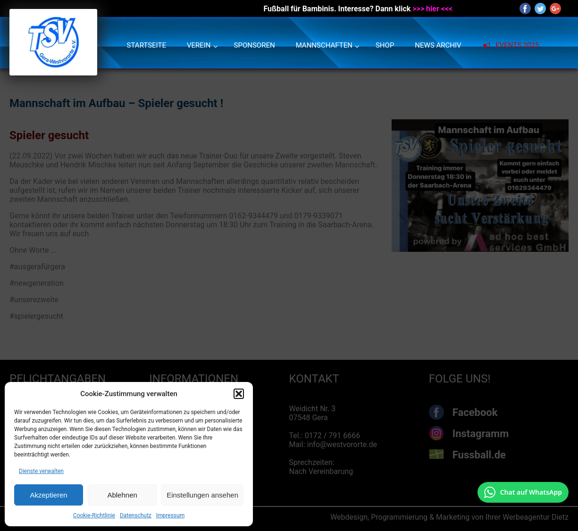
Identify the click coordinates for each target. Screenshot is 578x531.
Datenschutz (135, 515)
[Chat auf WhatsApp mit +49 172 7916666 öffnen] (523, 492)
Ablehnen (122, 495)
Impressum (170, 515)
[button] (238, 393)
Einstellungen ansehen (202, 495)
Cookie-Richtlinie (94, 515)
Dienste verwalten (41, 471)
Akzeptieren (48, 495)
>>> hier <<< (432, 8)
